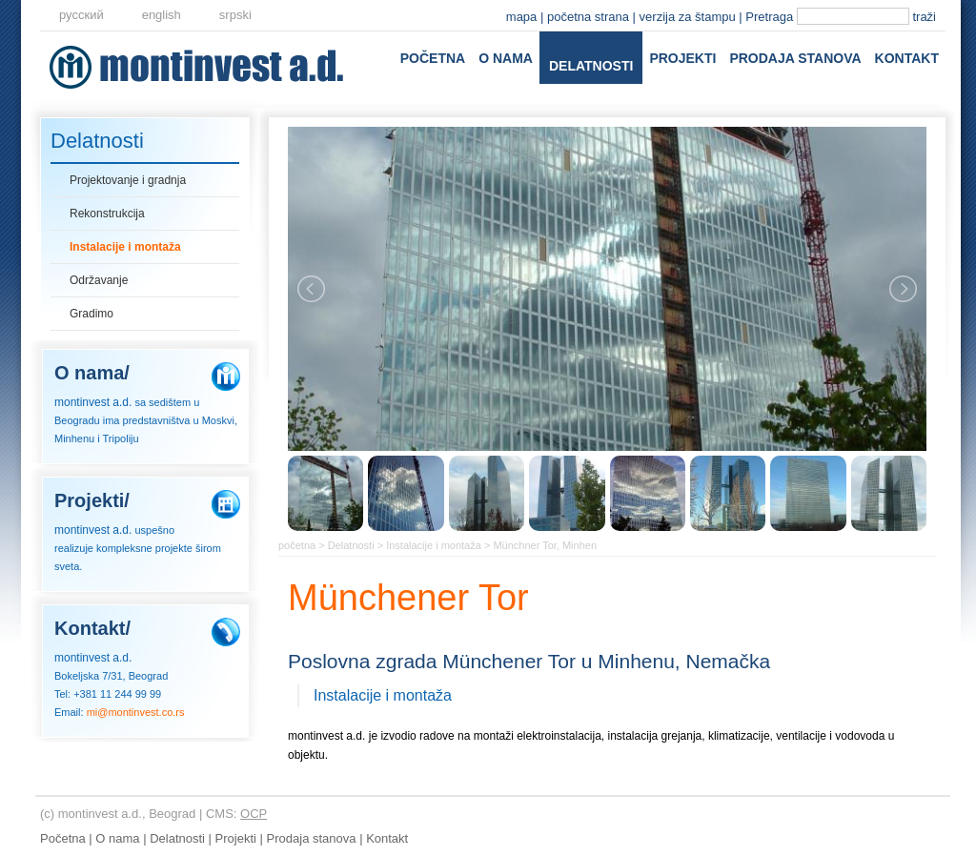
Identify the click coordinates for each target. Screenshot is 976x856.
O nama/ (92, 372)
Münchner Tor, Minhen (545, 545)
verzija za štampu (688, 17)
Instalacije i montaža (125, 247)
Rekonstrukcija (107, 213)
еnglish (161, 15)
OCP (253, 813)
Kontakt (907, 58)
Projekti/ (92, 500)
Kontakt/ (92, 628)
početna (296, 545)
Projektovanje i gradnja (128, 180)
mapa (522, 17)
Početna (432, 58)
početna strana (588, 17)
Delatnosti (591, 65)
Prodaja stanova (795, 58)
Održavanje (99, 280)
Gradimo (91, 313)
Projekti (682, 58)
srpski (235, 15)
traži (924, 17)
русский (81, 15)
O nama (505, 58)
